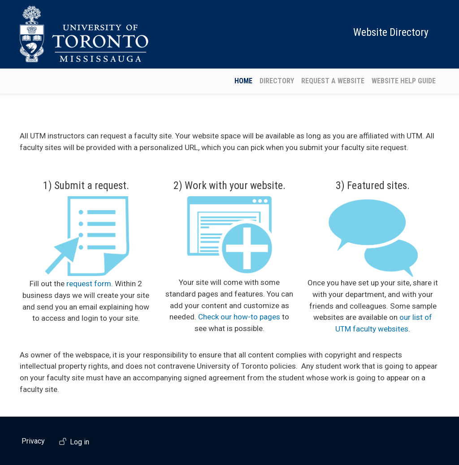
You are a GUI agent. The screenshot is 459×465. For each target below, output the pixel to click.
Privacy (33, 441)
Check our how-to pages (239, 316)
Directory (277, 81)
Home (243, 81)
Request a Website (332, 81)
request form (88, 283)
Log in (79, 442)
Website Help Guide (404, 81)
